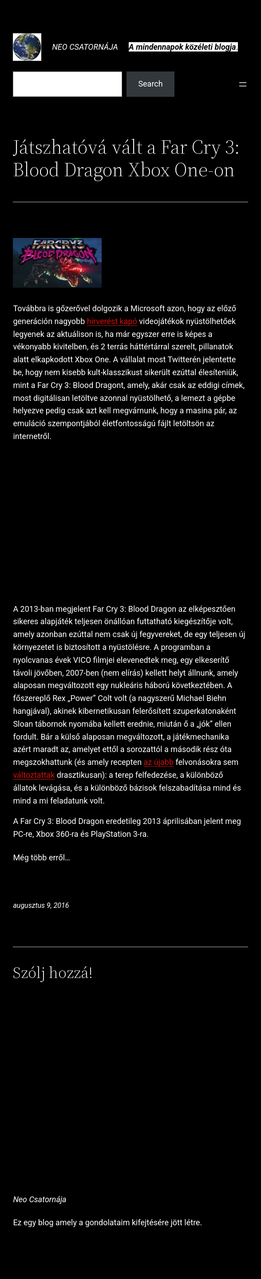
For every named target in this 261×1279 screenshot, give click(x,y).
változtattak (34, 775)
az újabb (159, 762)
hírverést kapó (112, 321)
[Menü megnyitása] (242, 84)
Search (150, 83)
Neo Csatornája (85, 46)
